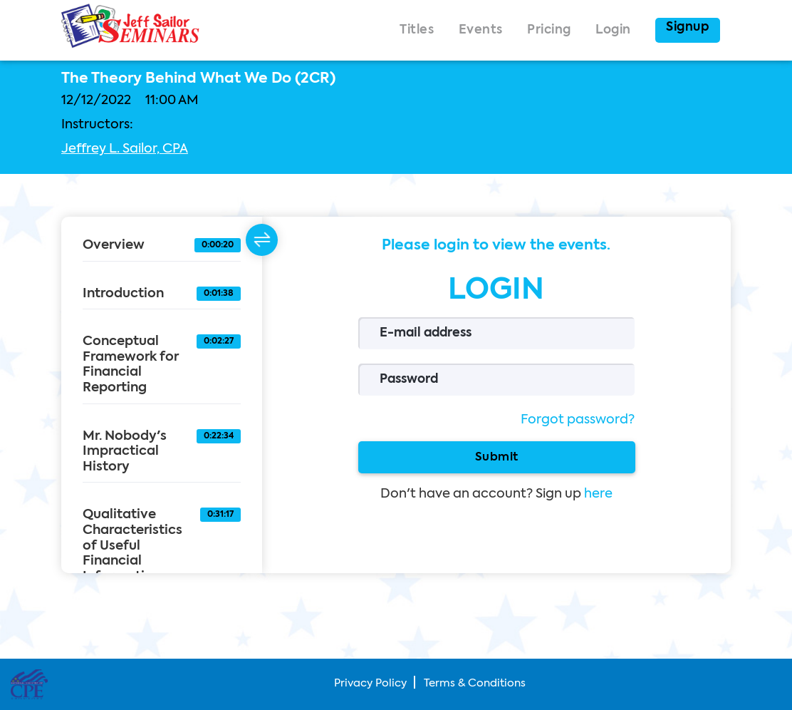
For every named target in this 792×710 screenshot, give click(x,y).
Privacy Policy (370, 683)
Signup (687, 27)
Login (613, 30)
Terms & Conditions (475, 683)
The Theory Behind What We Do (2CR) (198, 79)
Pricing (549, 30)
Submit (496, 457)
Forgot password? (578, 419)
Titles (417, 30)
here (598, 494)
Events (481, 30)
